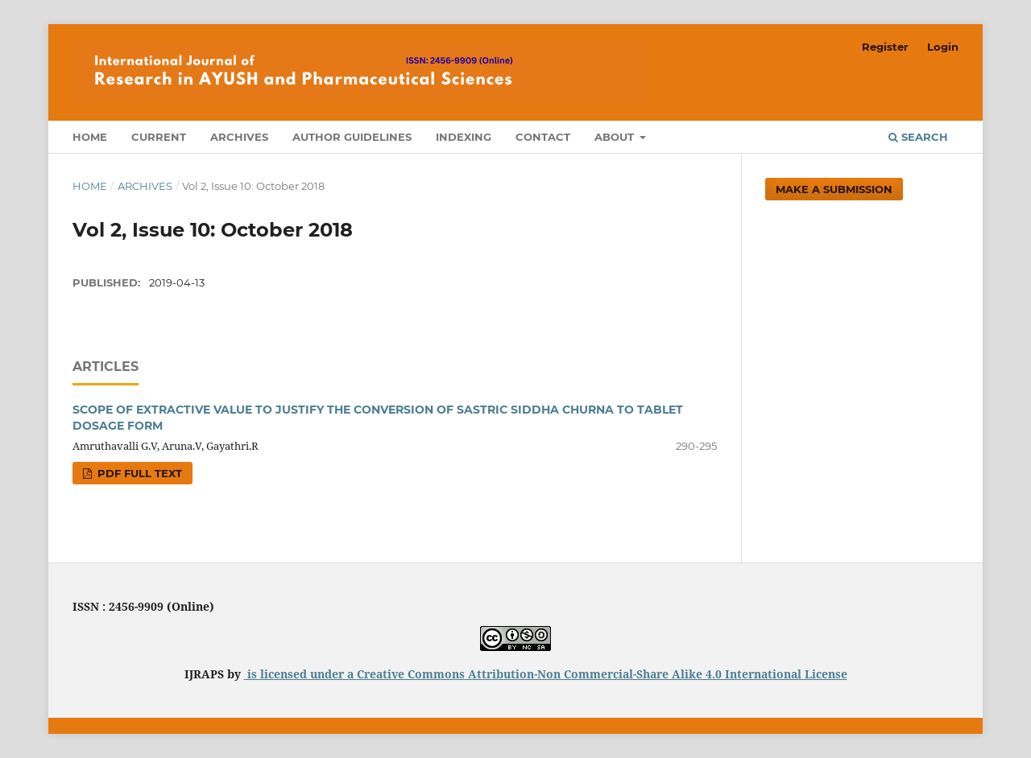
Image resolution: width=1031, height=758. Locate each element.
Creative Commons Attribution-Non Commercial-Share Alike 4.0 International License (602, 674)
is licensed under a (300, 674)
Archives (239, 136)
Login (943, 46)
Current (158, 136)
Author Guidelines (352, 136)
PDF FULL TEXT (138, 473)
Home (89, 136)
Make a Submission (834, 189)
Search (918, 136)
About (615, 136)
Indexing (463, 136)
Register (885, 46)
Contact (543, 136)
